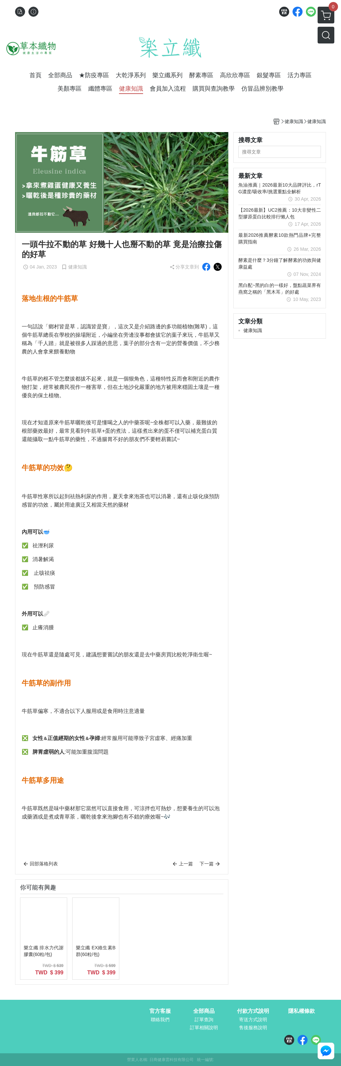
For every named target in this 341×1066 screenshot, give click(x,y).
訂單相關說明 (204, 1027)
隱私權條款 (301, 1011)
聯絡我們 (160, 1019)
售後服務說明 (253, 1027)
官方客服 (160, 1011)
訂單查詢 (204, 1019)
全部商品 (204, 1011)
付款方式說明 (253, 1011)
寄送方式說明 (253, 1019)
